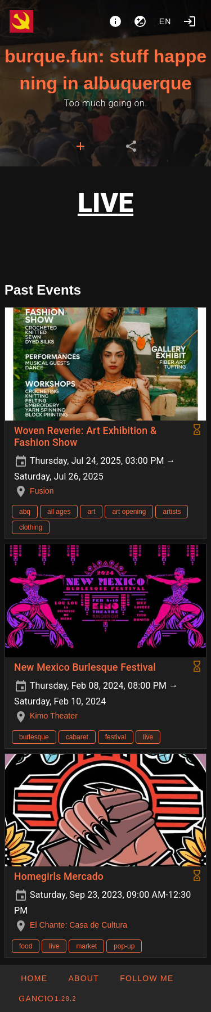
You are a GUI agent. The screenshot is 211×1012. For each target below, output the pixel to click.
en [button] (165, 21)
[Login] (189, 21)
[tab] (80, 146)
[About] (115, 21)
